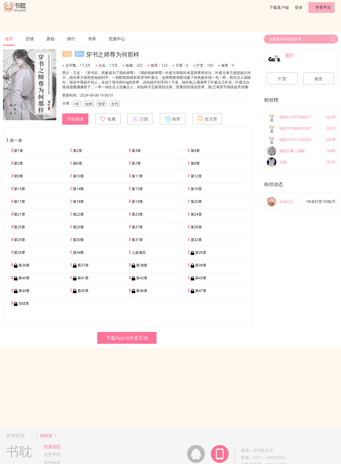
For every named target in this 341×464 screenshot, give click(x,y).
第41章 (83, 277)
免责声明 (52, 454)
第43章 (200, 277)
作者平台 (323, 7)
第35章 (200, 252)
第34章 (78, 252)
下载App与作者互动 (127, 338)
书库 (92, 38)
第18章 (78, 201)
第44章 (24, 290)
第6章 (77, 163)
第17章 (19, 201)
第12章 (196, 176)
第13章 (19, 188)
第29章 (19, 239)
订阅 (140, 119)
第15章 (137, 188)
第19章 (137, 201)
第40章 (24, 277)
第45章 (83, 290)
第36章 (24, 265)
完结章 (23, 303)
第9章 (18, 176)
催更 (318, 78)
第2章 (77, 150)
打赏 (282, 78)
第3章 (136, 150)
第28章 (196, 226)
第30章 (78, 239)
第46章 (141, 290)
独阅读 (46, 435)
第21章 (19, 214)
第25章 (19, 226)
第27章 (137, 226)
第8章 (195, 163)
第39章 (200, 265)
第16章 (196, 188)
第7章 (136, 163)
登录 (298, 7)
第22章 (78, 214)
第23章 (137, 214)
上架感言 (139, 252)
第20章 (196, 201)
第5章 (18, 163)
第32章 (196, 239)
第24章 (196, 214)
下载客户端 (279, 7)
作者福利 (52, 446)
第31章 (137, 239)
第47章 (200, 290)
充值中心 (117, 38)
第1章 (18, 150)
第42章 (141, 277)
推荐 (9, 38)
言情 (30, 38)
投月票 (207, 119)
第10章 (78, 176)
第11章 (137, 176)
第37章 (83, 265)
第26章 (78, 226)
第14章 (78, 188)
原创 (50, 38)
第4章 (195, 150)
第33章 (19, 252)
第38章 (141, 265)
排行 (71, 38)
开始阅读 (75, 119)
